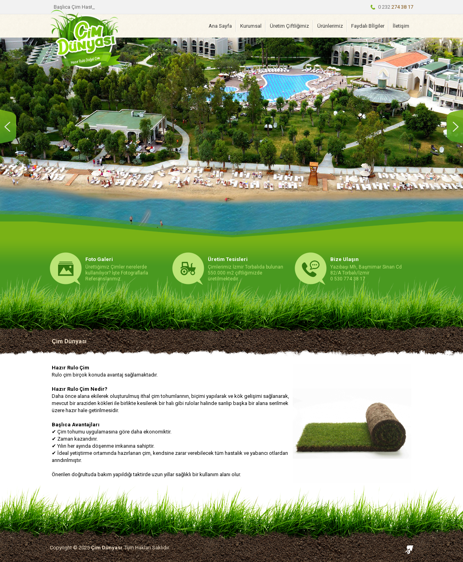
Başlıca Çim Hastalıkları (80, 7)
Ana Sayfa (220, 26)
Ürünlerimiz (330, 26)
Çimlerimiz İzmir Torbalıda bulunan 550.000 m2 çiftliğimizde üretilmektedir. (245, 269)
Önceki (10, 127)
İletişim (401, 26)
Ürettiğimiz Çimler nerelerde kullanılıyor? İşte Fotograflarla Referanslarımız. (116, 269)
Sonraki (453, 127)
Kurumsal (251, 26)
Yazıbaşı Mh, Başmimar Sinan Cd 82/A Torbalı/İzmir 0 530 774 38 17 (366, 269)
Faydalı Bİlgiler (367, 26)
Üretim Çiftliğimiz (289, 26)
